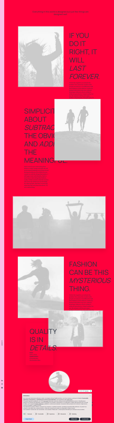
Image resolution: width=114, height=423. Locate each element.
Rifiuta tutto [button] (74, 419)
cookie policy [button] (69, 399)
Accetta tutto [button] (85, 419)
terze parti (46, 401)
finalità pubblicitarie (39, 403)
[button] (90, 396)
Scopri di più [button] (29, 419)
